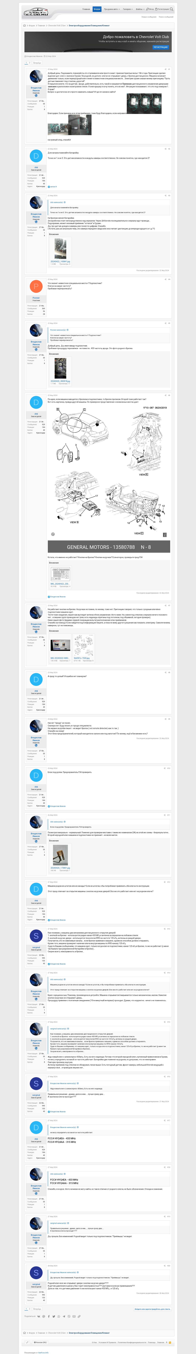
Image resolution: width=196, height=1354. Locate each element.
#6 (169, 395)
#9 (169, 719)
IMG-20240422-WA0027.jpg (62, 658)
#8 (169, 672)
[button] (119, 9)
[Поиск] (171, 9)
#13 (168, 929)
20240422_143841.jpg (60, 261)
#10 (168, 768)
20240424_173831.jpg (60, 868)
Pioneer (36, 298)
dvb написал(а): (56, 202)
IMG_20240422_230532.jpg (62, 584)
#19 (168, 1217)
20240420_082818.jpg (60, 381)
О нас (94, 1342)
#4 (169, 279)
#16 (168, 1077)
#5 (169, 323)
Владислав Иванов (34, 56)
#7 (169, 606)
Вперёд (36, 63)
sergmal (36, 947)
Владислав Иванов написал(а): (63, 1083)
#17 (168, 1120)
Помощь (152, 1342)
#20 (168, 1266)
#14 (168, 973)
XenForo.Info (43, 1353)
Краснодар (40, 186)
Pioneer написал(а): (58, 330)
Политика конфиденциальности (132, 1342)
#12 (168, 882)
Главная (160, 1342)
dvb (36, 167)
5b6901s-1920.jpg (81, 658)
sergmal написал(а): (58, 1029)
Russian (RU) (40, 1342)
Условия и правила (107, 1342)
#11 (168, 815)
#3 (169, 196)
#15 (168, 1022)
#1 (169, 69)
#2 (169, 149)
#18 (168, 1167)
